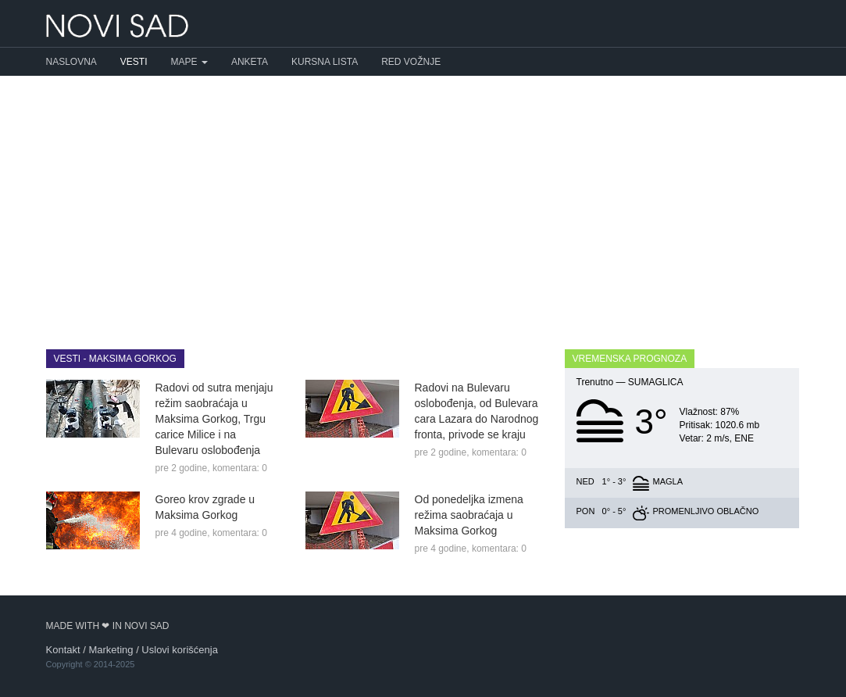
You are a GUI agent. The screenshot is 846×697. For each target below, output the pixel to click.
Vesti (134, 61)
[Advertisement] (423, 200)
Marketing (110, 650)
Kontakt (63, 650)
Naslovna (71, 61)
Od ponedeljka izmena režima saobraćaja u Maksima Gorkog (469, 515)
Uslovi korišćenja (179, 650)
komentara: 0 (239, 468)
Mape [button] (189, 61)
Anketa (249, 61)
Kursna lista (324, 61)
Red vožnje (411, 61)
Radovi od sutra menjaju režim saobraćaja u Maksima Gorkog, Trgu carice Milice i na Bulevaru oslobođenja (214, 418)
